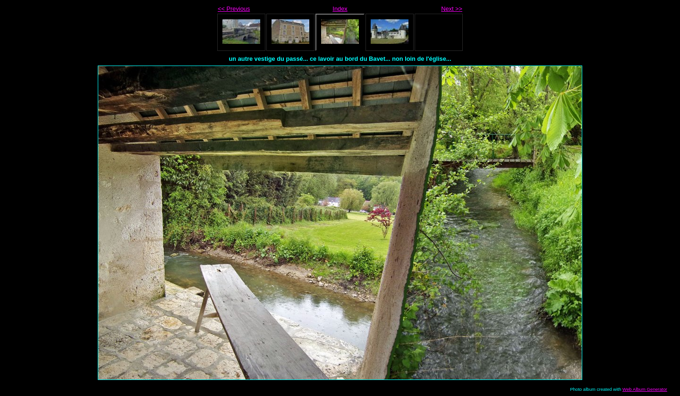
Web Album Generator (644, 389)
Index (339, 8)
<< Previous (234, 8)
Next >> (451, 8)
